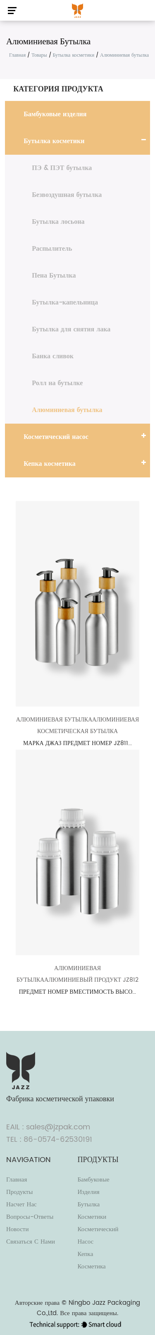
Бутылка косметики (74, 55)
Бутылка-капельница (65, 302)
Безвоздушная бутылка (67, 194)
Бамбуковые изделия (55, 114)
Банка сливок (53, 356)
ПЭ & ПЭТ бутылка (62, 168)
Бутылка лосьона (58, 221)
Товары (39, 55)
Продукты (19, 1192)
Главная (17, 55)
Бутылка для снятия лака (71, 329)
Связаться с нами (30, 1242)
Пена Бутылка (54, 275)
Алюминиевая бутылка (67, 410)
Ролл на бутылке (57, 383)
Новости (17, 1229)
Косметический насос (56, 436)
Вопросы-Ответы (29, 1217)
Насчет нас (21, 1204)
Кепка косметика (49, 463)
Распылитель (52, 248)
